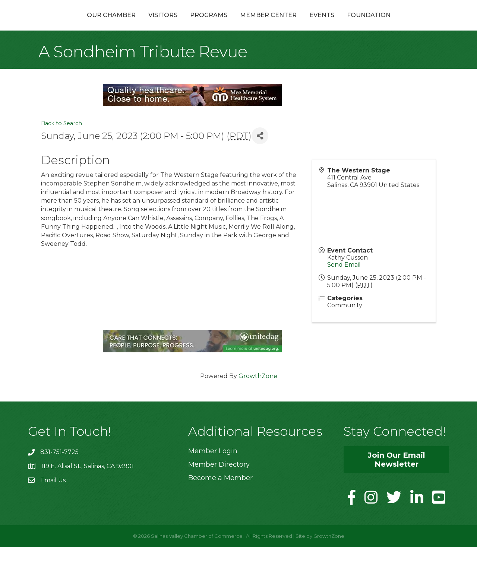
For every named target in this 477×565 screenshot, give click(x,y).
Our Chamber (71, 23)
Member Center (308, 23)
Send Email (344, 282)
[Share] (260, 153)
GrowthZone (257, 393)
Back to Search (61, 141)
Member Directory (219, 482)
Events (361, 23)
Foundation (408, 23)
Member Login (212, 469)
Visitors (123, 23)
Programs (168, 23)
